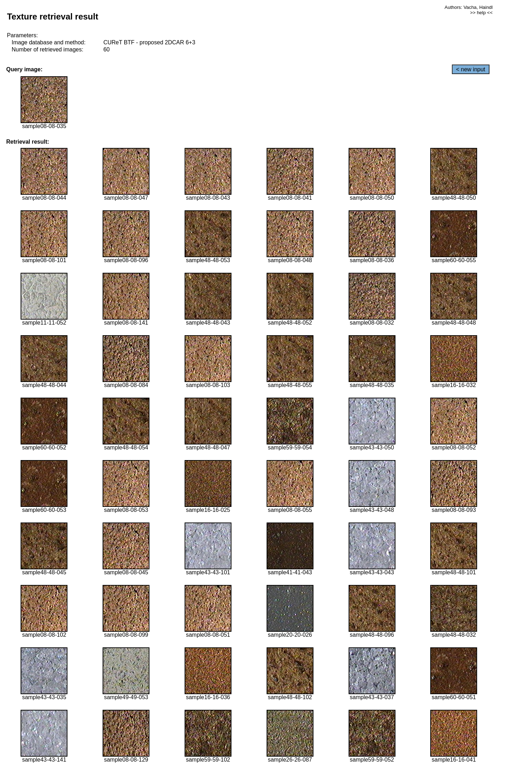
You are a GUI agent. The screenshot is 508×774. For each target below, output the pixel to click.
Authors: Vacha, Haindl (468, 7)
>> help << (481, 12)
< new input (470, 69)
